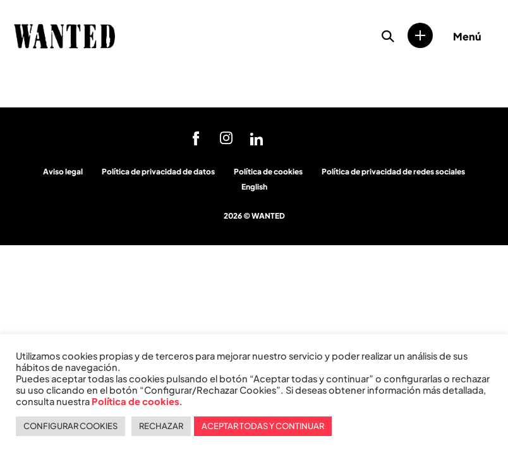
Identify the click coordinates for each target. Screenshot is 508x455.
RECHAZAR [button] (161, 426)
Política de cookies (268, 171)
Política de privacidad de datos (158, 171)
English (254, 186)
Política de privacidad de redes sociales (393, 171)
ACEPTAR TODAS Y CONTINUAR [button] (263, 426)
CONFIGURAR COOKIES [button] (70, 426)
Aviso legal (63, 171)
